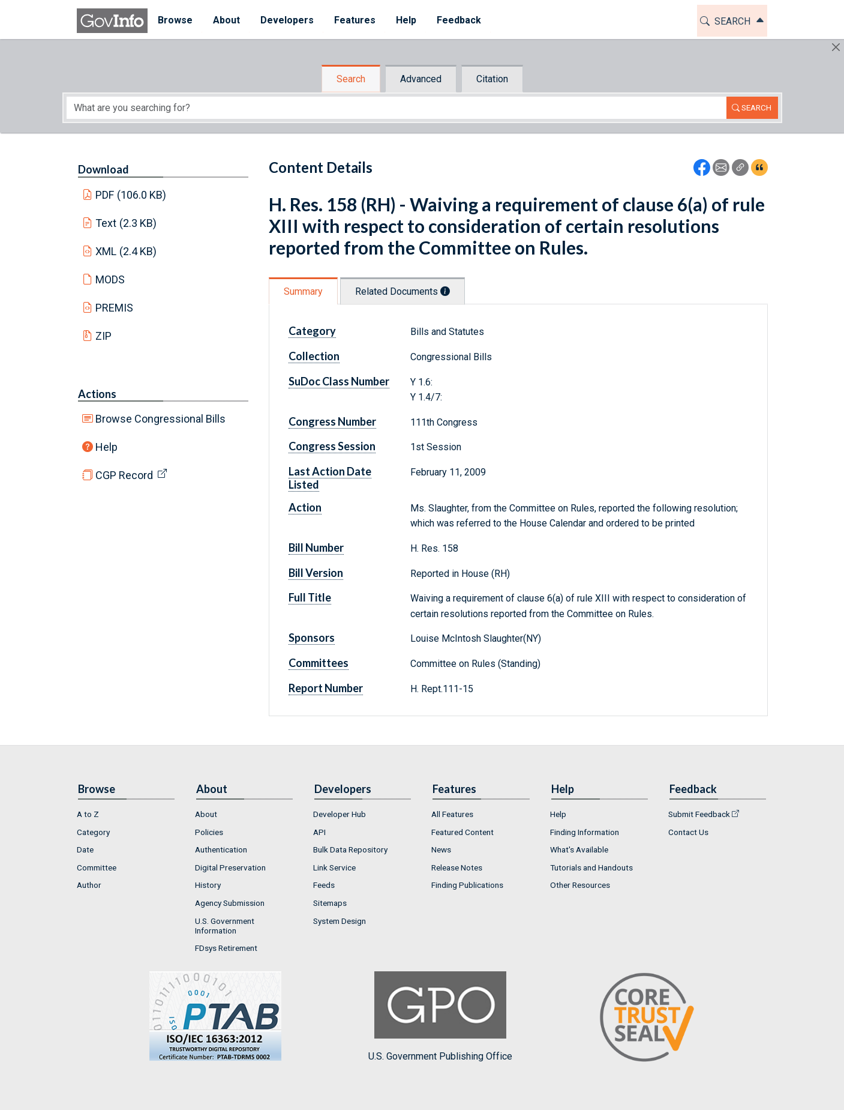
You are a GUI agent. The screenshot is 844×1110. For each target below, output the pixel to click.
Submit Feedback (699, 814)
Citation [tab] (492, 79)
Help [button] (406, 20)
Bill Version (316, 572)
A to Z (88, 814)
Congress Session (332, 446)
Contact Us (688, 832)
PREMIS (114, 307)
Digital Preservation (230, 867)
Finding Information (584, 832)
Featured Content (462, 832)
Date (85, 849)
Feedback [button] (459, 20)
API (319, 832)
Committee (96, 867)
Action (305, 507)
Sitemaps (330, 903)
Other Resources (580, 885)
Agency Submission (230, 903)
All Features (452, 814)
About (206, 814)
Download (103, 169)
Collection (314, 356)
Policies (209, 832)
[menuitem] (175, 21)
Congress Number (332, 421)
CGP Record (124, 475)
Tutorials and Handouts (591, 867)
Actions (97, 393)
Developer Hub (339, 814)
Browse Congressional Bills (160, 418)
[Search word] (396, 108)
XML (126, 251)
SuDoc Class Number (339, 381)
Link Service (334, 867)
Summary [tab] (303, 291)
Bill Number (316, 547)
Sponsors (312, 637)
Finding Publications (467, 885)
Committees (319, 662)
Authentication (221, 849)
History (208, 885)
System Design (339, 921)
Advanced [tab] (420, 79)
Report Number (326, 688)
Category (312, 330)
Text (126, 223)
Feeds (324, 885)
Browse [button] (175, 20)
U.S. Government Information (224, 925)
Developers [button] (287, 20)
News (441, 849)
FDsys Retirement (226, 948)
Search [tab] (351, 79)
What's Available (579, 849)
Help (106, 447)
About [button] (226, 20)
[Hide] (836, 47)
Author (89, 885)
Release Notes (456, 867)
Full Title (310, 597)
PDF (130, 195)
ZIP (103, 336)
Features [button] (355, 20)
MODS (110, 279)
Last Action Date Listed (330, 478)
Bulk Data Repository (350, 849)
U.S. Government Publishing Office (440, 1016)
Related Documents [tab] (402, 291)
